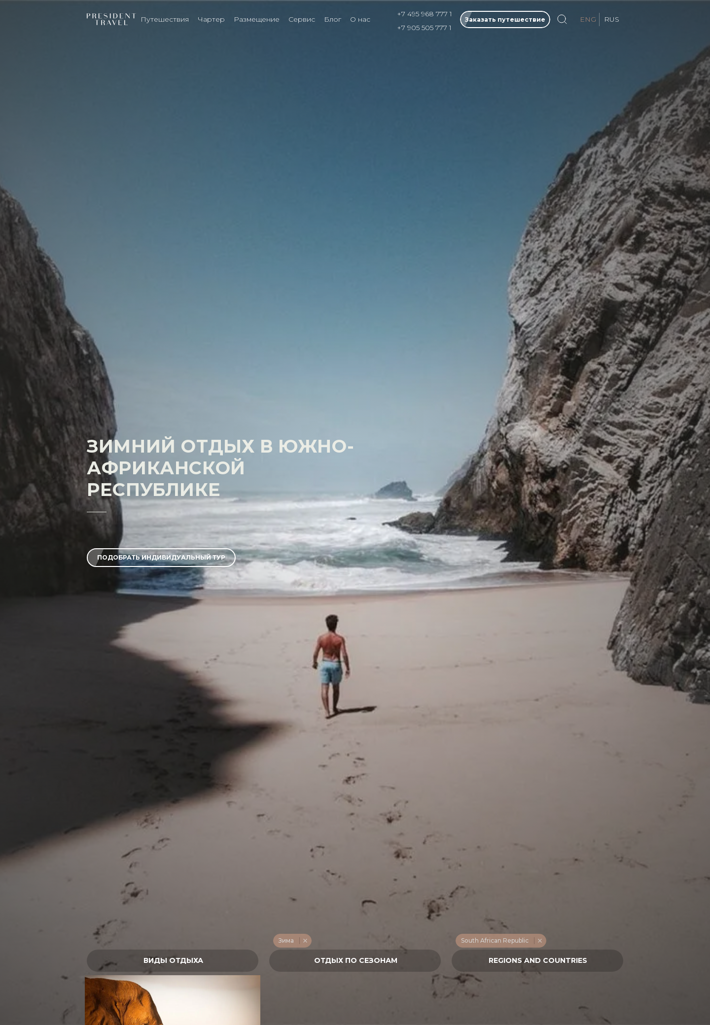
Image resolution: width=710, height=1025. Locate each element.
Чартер (211, 19)
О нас (360, 19)
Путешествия (165, 19)
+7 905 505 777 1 (424, 27)
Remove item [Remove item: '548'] (539, 940)
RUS (611, 19)
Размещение (257, 19)
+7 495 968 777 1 (424, 13)
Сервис (301, 19)
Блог (332, 19)
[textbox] (173, 961)
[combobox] (172, 961)
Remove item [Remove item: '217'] (305, 940)
